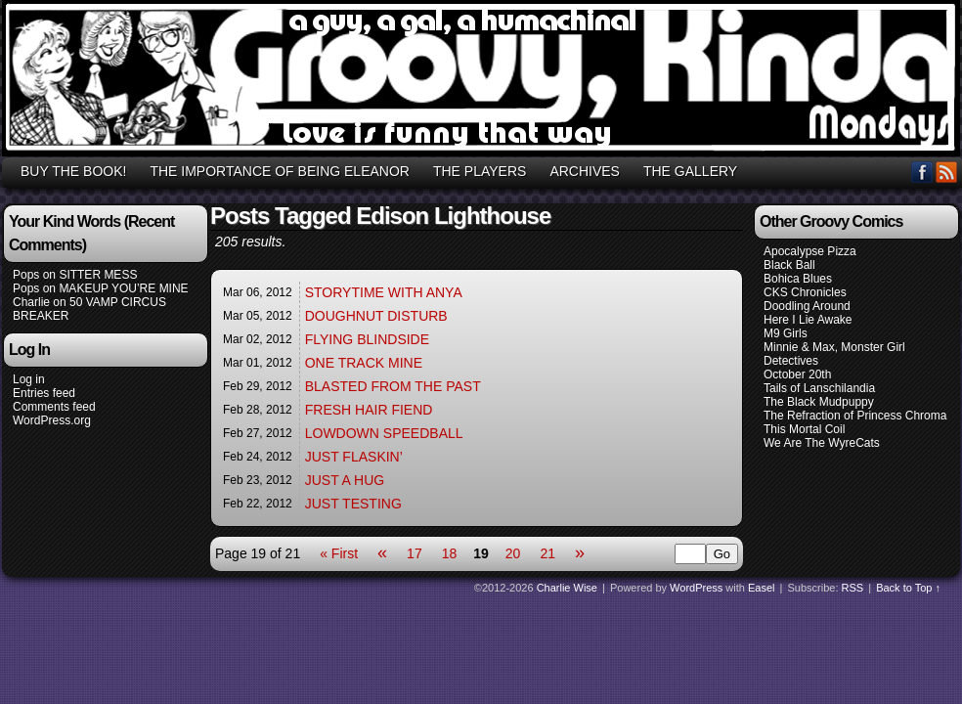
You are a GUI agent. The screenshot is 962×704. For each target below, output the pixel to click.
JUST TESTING (353, 503)
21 (547, 553)
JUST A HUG (344, 480)
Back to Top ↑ (908, 588)
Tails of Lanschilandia (819, 388)
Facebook (922, 171)
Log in (29, 379)
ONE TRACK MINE (363, 363)
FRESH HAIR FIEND (369, 410)
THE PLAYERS (479, 171)
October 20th (797, 374)
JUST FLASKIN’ (354, 456)
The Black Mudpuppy (819, 402)
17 (414, 553)
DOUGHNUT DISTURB (376, 316)
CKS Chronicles (805, 292)
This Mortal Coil (804, 429)
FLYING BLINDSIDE (367, 339)
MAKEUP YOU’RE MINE (123, 288)
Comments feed (54, 407)
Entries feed (44, 393)
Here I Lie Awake (808, 320)
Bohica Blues (798, 279)
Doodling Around (807, 306)
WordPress (696, 588)
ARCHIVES (584, 171)
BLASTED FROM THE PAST (393, 386)
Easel (761, 588)
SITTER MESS (98, 275)
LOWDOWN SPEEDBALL (384, 433)
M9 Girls (786, 333)
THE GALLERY (690, 171)
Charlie (31, 302)
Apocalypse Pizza (810, 251)
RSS (947, 171)
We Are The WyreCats (822, 443)
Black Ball (789, 265)
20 (513, 553)
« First (339, 553)
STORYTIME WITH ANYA (383, 292)
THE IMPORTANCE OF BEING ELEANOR (280, 171)
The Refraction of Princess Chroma (855, 415)
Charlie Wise (567, 588)
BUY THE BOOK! (73, 171)
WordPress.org (52, 420)
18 (450, 553)
